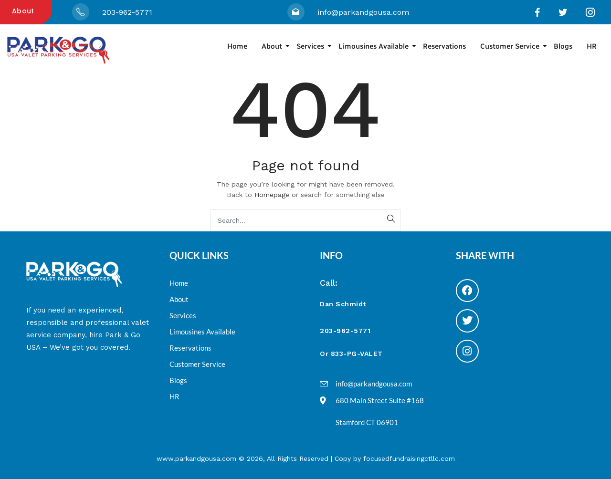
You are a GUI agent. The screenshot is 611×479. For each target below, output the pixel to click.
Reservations (444, 46)
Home (237, 46)
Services (313, 46)
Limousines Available (377, 46)
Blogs (563, 46)
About (23, 11)
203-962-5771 (127, 12)
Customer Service (513, 46)
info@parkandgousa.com (363, 12)
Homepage (271, 194)
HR (592, 46)
